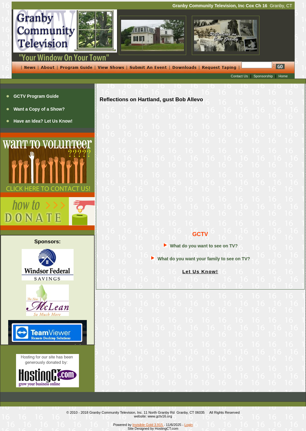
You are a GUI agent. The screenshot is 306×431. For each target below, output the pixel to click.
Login (188, 425)
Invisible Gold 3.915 (148, 425)
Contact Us (239, 76)
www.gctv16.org (159, 416)
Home (283, 76)
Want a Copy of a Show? (39, 109)
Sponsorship (263, 76)
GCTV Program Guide (36, 96)
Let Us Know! (200, 271)
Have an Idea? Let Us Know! (43, 121)
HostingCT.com (166, 428)
